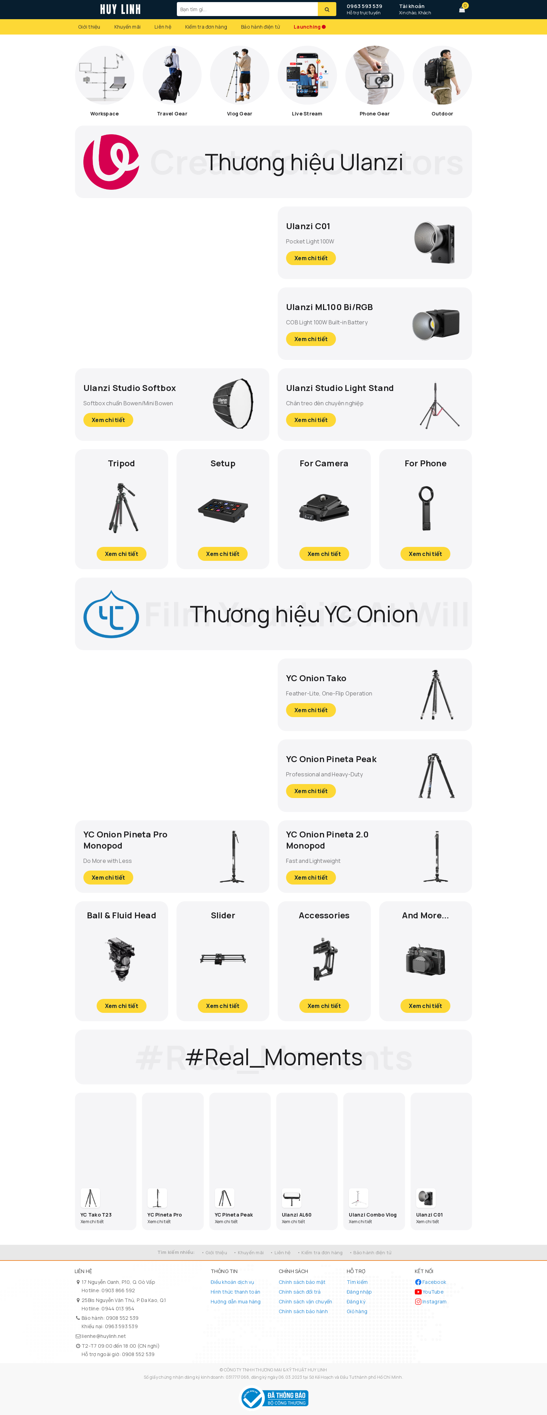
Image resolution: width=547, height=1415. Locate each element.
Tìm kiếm (357, 1282)
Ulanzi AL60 (297, 1214)
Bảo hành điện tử (260, 26)
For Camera (324, 463)
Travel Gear (172, 113)
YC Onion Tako (316, 678)
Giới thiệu (89, 26)
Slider (223, 915)
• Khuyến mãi (248, 1252)
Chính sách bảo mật (302, 1282)
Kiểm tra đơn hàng (206, 26)
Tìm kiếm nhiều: (176, 1252)
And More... (425, 915)
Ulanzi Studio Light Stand (340, 387)
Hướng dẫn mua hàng (236, 1301)
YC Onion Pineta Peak (331, 759)
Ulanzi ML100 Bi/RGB (329, 307)
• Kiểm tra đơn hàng (320, 1252)
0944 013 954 (118, 1308)
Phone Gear (375, 113)
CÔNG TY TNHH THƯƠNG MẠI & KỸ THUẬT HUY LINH (275, 1370)
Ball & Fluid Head (121, 915)
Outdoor (442, 113)
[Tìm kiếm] (327, 9)
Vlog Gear (239, 113)
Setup (222, 463)
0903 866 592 (118, 1290)
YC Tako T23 (96, 1214)
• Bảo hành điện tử (370, 1252)
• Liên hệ (280, 1252)
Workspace (104, 113)
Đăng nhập (359, 1291)
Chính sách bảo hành (303, 1311)
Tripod (121, 463)
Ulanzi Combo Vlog (373, 1214)
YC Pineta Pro (165, 1214)
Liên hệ (163, 26)
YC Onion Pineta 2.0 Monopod (327, 839)
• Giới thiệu (214, 1252)
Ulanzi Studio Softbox (129, 387)
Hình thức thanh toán (235, 1291)
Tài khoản (412, 6)
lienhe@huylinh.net (104, 1336)
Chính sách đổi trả (300, 1291)
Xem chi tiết (311, 258)
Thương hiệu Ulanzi (304, 161)
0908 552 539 (122, 1318)
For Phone (426, 463)
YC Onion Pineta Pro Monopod (125, 839)
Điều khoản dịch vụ (232, 1282)
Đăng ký (356, 1301)
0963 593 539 (364, 6)
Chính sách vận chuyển (305, 1301)
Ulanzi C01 (308, 226)
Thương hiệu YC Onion (304, 614)
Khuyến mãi (127, 26)
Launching (307, 26)
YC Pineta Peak (234, 1214)
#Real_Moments (273, 1056)
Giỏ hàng (357, 1311)
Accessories (324, 915)
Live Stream (307, 113)
